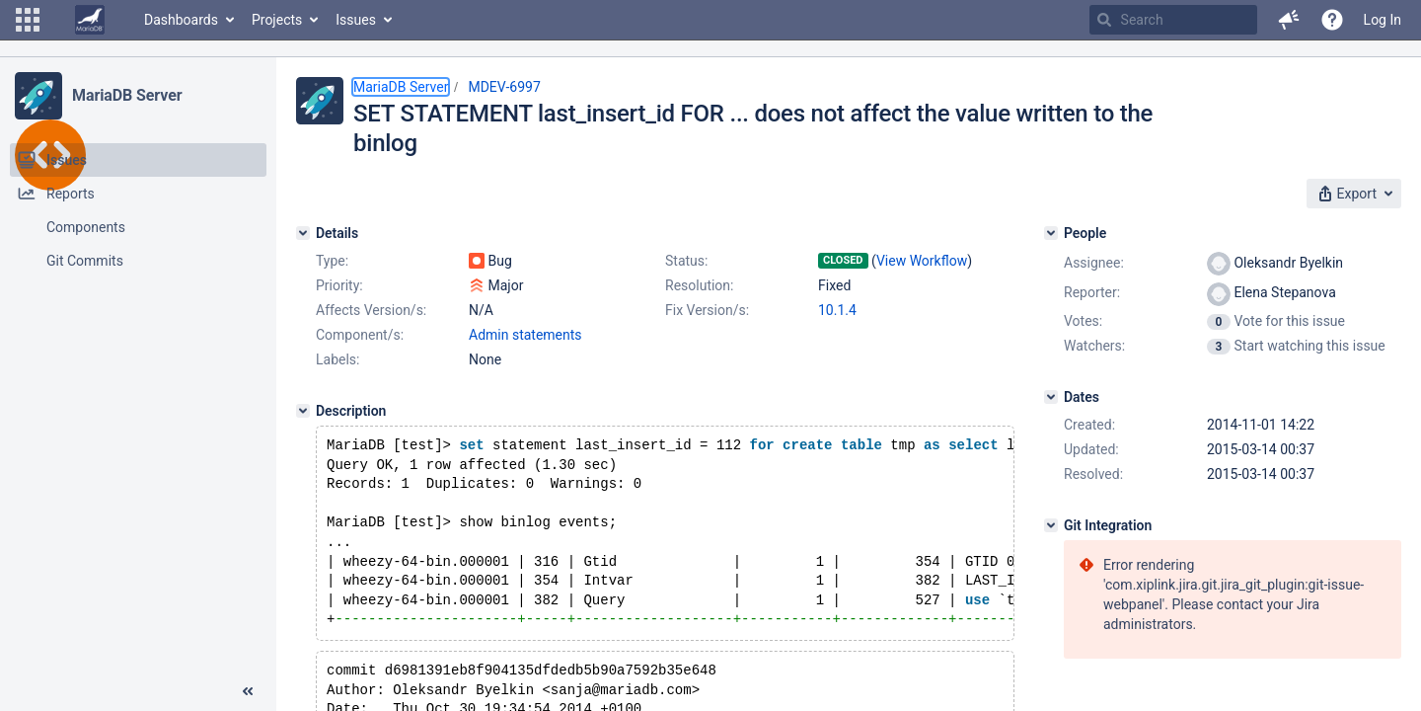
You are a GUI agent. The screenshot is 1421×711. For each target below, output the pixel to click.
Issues (356, 20)
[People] (1051, 233)
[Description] (303, 411)
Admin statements (525, 335)
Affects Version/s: (371, 310)
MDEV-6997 (504, 87)
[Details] (303, 233)
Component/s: (360, 335)
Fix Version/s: (707, 310)
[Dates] (1051, 397)
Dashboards (181, 20)
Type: (332, 261)
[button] (27, 20)
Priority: (339, 285)
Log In (1382, 20)
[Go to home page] (89, 20)
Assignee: (1094, 263)
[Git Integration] (1051, 525)
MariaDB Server (127, 95)
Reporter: (1092, 292)
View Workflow (921, 261)
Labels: (337, 359)
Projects (277, 20)
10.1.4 (837, 310)
